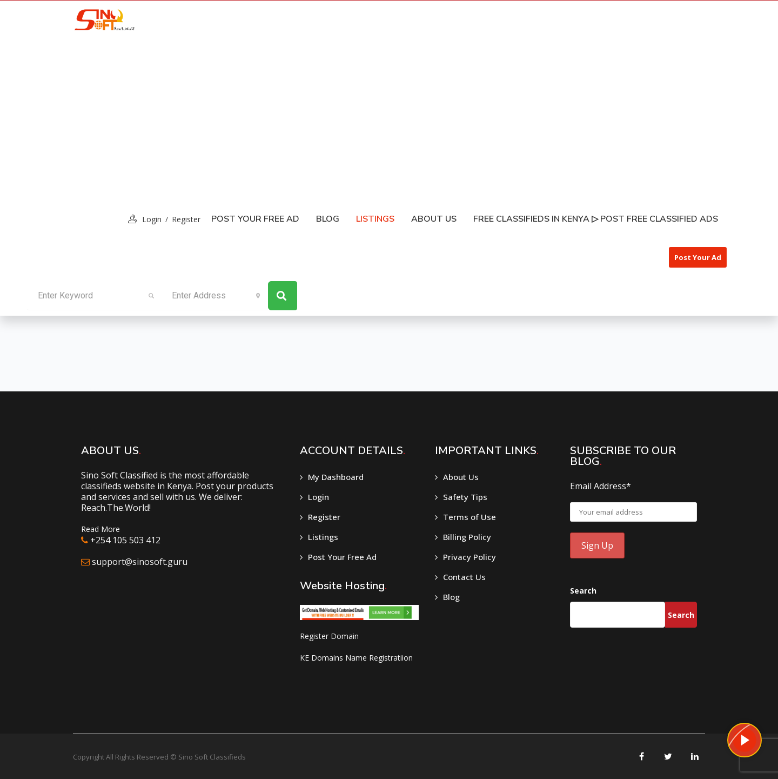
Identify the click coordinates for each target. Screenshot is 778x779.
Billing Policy (467, 536)
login (152, 219)
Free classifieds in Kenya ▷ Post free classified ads (595, 219)
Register (186, 219)
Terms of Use (469, 516)
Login (318, 496)
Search (583, 590)
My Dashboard (336, 476)
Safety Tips (465, 496)
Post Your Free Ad (255, 219)
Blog (327, 219)
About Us (434, 219)
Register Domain (329, 636)
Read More (100, 529)
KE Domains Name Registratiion (356, 658)
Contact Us (464, 576)
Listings (323, 536)
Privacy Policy (469, 556)
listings (375, 219)
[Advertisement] (389, 119)
